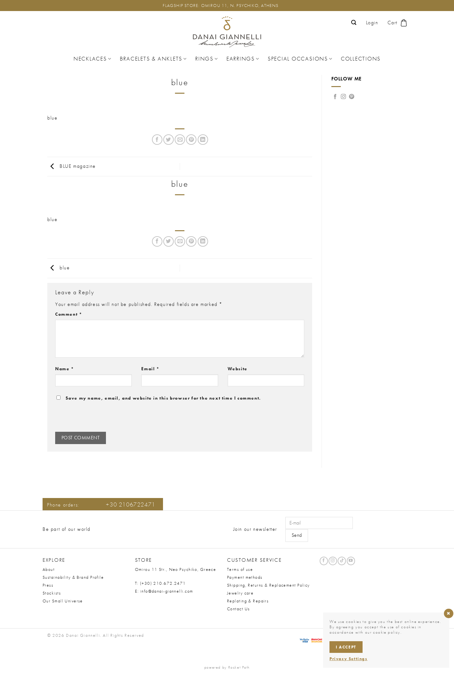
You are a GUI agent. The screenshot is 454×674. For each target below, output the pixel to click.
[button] (354, 22)
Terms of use (240, 569)
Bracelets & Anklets (153, 58)
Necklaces (92, 58)
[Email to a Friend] (180, 139)
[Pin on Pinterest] (191, 139)
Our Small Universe (63, 601)
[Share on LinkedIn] (203, 139)
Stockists (52, 593)
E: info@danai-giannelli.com (164, 591)
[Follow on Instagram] (343, 97)
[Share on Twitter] (168, 139)
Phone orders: (101, 504)
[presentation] (98, 418)
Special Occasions (300, 58)
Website (237, 369)
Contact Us (238, 609)
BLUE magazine (71, 165)
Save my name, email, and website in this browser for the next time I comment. (163, 398)
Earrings (242, 58)
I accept (346, 647)
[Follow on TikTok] (342, 561)
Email (150, 369)
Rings (206, 58)
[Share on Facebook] (157, 139)
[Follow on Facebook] (335, 97)
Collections (361, 58)
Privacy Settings (348, 658)
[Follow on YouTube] (351, 561)
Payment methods (245, 577)
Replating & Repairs (248, 601)
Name (64, 369)
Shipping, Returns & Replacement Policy (268, 585)
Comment (68, 314)
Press (48, 585)
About (49, 569)
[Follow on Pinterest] (352, 97)
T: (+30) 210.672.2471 (160, 583)
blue (52, 117)
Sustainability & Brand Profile (73, 577)
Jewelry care (240, 593)
